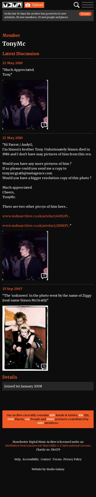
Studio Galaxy (55, 469)
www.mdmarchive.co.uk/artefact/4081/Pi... (36, 216)
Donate (85, 13)
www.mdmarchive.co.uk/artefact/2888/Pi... (36, 226)
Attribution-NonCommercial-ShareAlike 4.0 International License (48, 445)
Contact (46, 459)
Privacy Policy (72, 459)
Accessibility (31, 459)
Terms (57, 459)
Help (17, 459)
